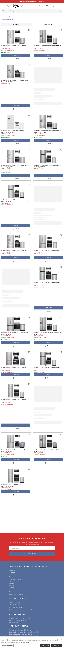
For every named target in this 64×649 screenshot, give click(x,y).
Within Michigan (32, 1)
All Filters (16, 24)
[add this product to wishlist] (29, 30)
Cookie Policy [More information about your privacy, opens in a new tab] (29, 642)
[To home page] (14, 5)
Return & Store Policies (16, 594)
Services (11, 583)
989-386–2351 (17, 608)
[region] (32, 642)
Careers (11, 592)
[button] (3, 6)
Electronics (12, 573)
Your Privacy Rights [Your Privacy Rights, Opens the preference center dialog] (7, 645)
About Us (11, 585)
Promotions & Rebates (15, 579)
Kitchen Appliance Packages (21, 16)
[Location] (47, 6)
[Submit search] (60, 10)
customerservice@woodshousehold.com (24, 610)
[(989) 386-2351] (54, 6)
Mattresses (12, 575)
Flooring (11, 581)
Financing (11, 588)
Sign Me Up (32, 553)
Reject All (56, 645)
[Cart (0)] (60, 6)
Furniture (11, 577)
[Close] (61, 639)
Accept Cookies (45, 645)
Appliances (10, 16)
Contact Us (12, 590)
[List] (40, 6)
